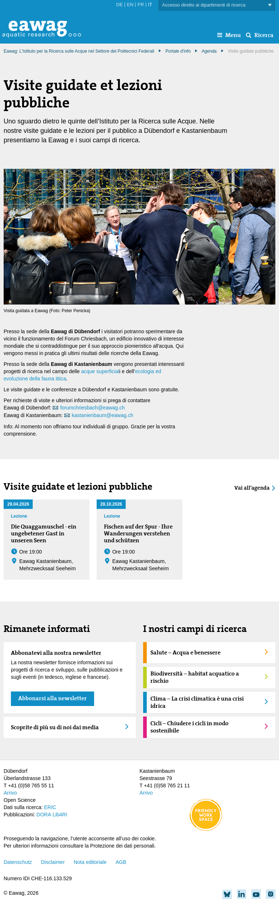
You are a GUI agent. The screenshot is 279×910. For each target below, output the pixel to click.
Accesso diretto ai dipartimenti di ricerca (217, 5)
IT (150, 4)
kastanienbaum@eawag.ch (102, 415)
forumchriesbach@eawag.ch (92, 408)
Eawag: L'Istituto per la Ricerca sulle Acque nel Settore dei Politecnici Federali (79, 51)
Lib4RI (60, 814)
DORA (43, 814)
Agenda (209, 51)
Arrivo (10, 793)
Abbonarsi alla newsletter (52, 698)
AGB (121, 862)
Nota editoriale (90, 862)
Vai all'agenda (252, 488)
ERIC (50, 807)
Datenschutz (18, 862)
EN (130, 4)
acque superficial (100, 371)
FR (141, 4)
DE (119, 4)
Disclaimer (53, 862)
